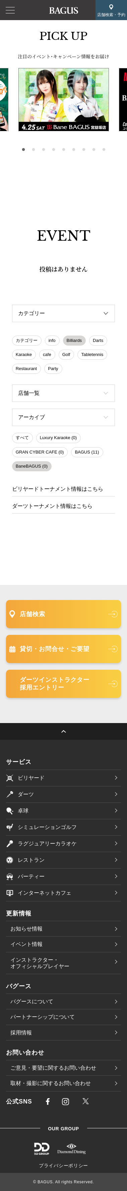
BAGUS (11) (87, 452)
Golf (66, 354)
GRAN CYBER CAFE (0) (40, 452)
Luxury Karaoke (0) (58, 437)
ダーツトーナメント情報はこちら (52, 506)
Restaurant (26, 368)
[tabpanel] (63, 100)
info (52, 340)
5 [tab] (63, 149)
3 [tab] (43, 149)
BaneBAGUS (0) (32, 466)
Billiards (74, 340)
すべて (22, 437)
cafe (47, 354)
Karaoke (24, 354)
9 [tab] (104, 149)
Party (53, 368)
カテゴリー (27, 340)
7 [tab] (83, 149)
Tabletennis (92, 354)
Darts (98, 340)
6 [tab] (73, 149)
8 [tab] (93, 149)
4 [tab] (53, 149)
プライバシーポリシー (63, 1165)
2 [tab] (33, 149)
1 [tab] (23, 149)
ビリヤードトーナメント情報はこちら (57, 489)
